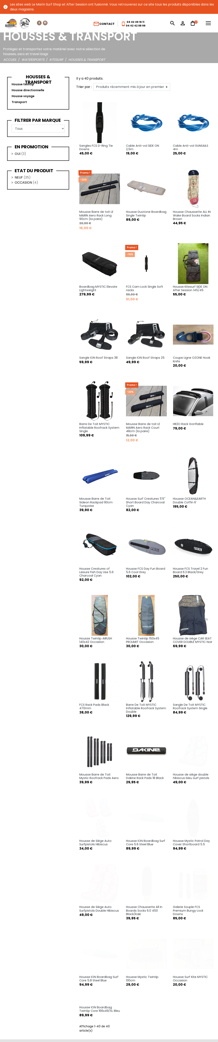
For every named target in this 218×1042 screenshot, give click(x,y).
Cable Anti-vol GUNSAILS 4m (190, 147)
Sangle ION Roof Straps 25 (145, 358)
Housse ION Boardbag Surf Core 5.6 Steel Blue (145, 811)
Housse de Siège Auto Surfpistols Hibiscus (95, 811)
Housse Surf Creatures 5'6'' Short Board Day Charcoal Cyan (145, 502)
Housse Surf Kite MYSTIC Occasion (190, 896)
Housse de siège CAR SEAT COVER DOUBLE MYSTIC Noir (192, 640)
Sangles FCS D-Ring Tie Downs (96, 147)
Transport (19, 102)
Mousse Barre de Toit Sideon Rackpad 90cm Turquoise (96, 502)
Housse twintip (23, 84)
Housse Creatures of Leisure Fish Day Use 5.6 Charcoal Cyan (96, 572)
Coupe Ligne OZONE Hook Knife (191, 359)
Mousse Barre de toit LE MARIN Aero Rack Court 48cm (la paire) (143, 427)
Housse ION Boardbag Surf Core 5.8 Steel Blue (98, 896)
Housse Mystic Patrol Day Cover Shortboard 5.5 (191, 816)
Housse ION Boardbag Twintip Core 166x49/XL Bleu (99, 936)
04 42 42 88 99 (135, 25)
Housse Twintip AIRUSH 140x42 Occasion (95, 640)
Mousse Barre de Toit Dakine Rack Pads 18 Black (145, 776)
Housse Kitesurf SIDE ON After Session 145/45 (190, 288)
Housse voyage (23, 96)
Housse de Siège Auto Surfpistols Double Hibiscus (99, 857)
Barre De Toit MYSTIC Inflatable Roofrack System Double (146, 708)
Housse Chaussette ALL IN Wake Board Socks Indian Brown (192, 215)
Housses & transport (38, 79)
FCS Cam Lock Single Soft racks (144, 288)
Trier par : (84, 86)
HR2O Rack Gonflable (188, 424)
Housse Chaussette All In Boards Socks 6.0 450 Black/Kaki (144, 858)
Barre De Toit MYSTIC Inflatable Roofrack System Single (99, 427)
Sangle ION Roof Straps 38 (98, 358)
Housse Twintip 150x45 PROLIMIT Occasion (142, 640)
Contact (104, 24)
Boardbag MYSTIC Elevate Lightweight (98, 288)
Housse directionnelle (28, 90)
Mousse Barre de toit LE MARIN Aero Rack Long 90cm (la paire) (96, 215)
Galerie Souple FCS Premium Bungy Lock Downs (188, 858)
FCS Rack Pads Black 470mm (94, 706)
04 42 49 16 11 (135, 22)
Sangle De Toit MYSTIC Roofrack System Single (190, 706)
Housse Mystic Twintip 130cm (142, 896)
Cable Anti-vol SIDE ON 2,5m (142, 147)
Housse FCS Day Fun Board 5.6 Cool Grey (145, 570)
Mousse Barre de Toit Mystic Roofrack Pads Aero (99, 776)
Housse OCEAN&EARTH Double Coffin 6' (189, 500)
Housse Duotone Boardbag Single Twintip (146, 213)
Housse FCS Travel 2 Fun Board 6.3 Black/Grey (190, 570)
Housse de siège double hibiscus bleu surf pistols (191, 745)
